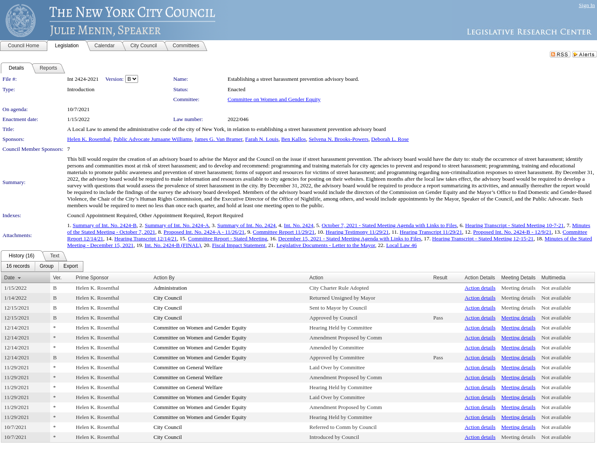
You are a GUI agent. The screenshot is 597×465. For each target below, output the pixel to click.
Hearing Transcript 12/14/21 (145, 238)
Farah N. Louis (261, 139)
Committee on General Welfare (187, 367)
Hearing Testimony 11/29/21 (357, 232)
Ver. (57, 278)
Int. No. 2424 (298, 225)
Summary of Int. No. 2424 (246, 225)
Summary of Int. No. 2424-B (104, 225)
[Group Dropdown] (46, 266)
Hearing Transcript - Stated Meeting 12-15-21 (483, 238)
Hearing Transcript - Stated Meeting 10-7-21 (514, 225)
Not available (556, 288)
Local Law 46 (401, 245)
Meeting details (518, 288)
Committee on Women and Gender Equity (274, 99)
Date (9, 278)
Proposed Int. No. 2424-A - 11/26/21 (203, 232)
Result (440, 278)
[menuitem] (18, 266)
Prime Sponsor (92, 278)
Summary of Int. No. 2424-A (177, 225)
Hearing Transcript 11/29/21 (431, 232)
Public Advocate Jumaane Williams (152, 139)
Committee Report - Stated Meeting (227, 238)
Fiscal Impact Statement (238, 245)
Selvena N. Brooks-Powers (339, 139)
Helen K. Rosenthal (89, 139)
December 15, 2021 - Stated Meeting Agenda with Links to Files (349, 238)
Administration (170, 288)
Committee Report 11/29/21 (284, 232)
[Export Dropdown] (70, 266)
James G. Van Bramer (218, 139)
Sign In (587, 5)
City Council (167, 298)
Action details (480, 288)
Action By (164, 278)
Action (316, 278)
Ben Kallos (293, 139)
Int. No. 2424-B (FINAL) (173, 245)
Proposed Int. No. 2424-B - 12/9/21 (512, 232)
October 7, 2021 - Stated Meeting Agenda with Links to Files (389, 225)
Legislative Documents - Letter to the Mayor (326, 245)
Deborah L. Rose (390, 139)
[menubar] (42, 266)
